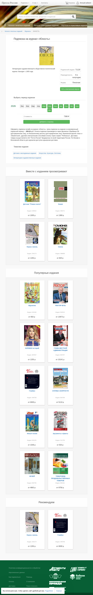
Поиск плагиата (31, 582)
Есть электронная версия (70, 89)
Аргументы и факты (60, 429)
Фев (26, 106)
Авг (58, 106)
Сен (63, 106)
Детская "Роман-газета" (32, 200)
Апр (36, 106)
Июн (47, 106)
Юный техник (32, 429)
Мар (31, 106)
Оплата (11, 577)
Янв (21, 106)
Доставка (12, 582)
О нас (35, 3)
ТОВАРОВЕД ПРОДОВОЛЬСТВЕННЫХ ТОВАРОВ (60, 474)
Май (42, 106)
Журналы (28, 31)
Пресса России (10, 2)
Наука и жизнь (32, 242)
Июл (52, 106)
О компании (30, 577)
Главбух (32, 386)
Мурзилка (32, 301)
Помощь (29, 573)
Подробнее (49, 591)
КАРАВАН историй (32, 344)
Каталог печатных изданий (19, 25)
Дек (78, 106)
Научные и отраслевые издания (74, 25)
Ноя (73, 106)
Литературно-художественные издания (27, 153)
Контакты (44, 3)
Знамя (60, 200)
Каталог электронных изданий (46, 25)
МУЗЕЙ (32, 472)
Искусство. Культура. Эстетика (50, 149)
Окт (68, 106)
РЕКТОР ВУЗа (60, 301)
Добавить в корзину (47, 117)
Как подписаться (14, 573)
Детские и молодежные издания (25, 149)
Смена (60, 242)
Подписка (25, 3)
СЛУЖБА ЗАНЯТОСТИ (60, 386)
